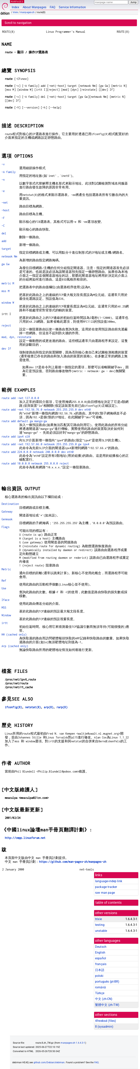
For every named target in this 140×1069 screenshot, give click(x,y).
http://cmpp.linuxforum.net (25, 837)
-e (3, 191)
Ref (4, 580)
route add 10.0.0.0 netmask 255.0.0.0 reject (35, 463)
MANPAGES (17, 1)
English (100, 952)
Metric (6, 569)
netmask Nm (9, 256)
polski (99, 976)
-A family (9, 172)
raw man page (105, 892)
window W (8, 302)
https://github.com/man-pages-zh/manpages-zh (72, 861)
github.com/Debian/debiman (49, 1062)
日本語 (99, 970)
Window (6, 615)
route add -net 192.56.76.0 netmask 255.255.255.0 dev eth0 (46, 409)
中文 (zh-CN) (104, 999)
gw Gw (5, 264)
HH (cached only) (14, 634)
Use (4, 588)
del (4, 233)
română (100, 987)
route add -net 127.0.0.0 (20, 398)
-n (3, 179)
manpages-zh (27, 12)
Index (15, 7)
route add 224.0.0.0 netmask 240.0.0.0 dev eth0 (38, 451)
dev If (6, 348)
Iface (5, 599)
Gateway (7, 511)
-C (3, 225)
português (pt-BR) (107, 981)
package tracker (106, 887)
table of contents (108, 902)
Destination (10, 503)
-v (3, 164)
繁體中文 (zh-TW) (107, 1005)
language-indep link (108, 881)
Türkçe (99, 993)
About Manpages (34, 7)
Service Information (72, 7)
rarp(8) (61, 707)
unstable (101, 931)
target (6, 248)
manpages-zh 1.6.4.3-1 (73, 1042)
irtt (5, 623)
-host (5, 210)
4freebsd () (105, 1021)
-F (3, 218)
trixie (15, 12)
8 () (104, 1026)
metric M (8, 283)
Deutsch (100, 947)
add (4, 241)
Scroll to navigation (18, 23)
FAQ (52, 7)
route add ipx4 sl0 (16, 436)
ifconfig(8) (13, 707)
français (100, 964)
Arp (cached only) (15, 646)
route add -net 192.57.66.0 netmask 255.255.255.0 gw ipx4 (45, 444)
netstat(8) (33, 707)
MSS (4, 607)
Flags (5, 527)
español (100, 958)
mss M (5, 291)
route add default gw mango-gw (24, 421)
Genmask (7, 519)
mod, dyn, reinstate (16, 337)
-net (5, 202)
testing (99, 925)
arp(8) (48, 707)
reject (6, 325)
